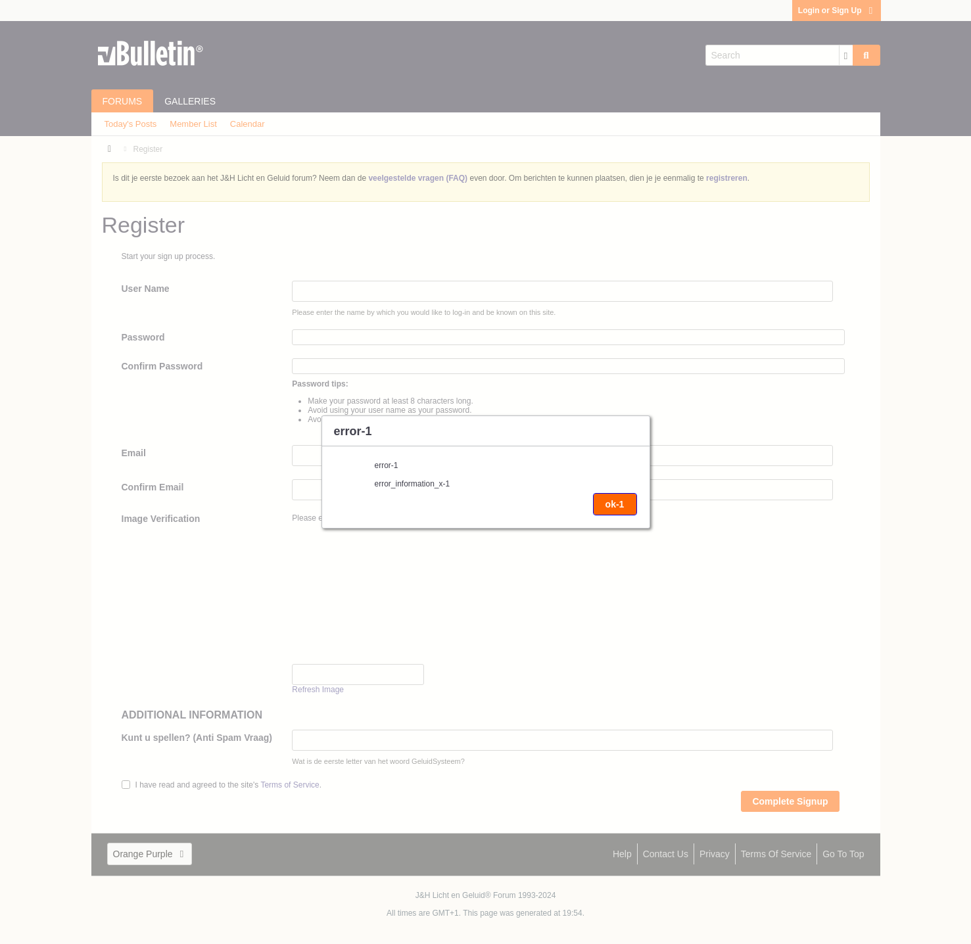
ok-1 (615, 504)
